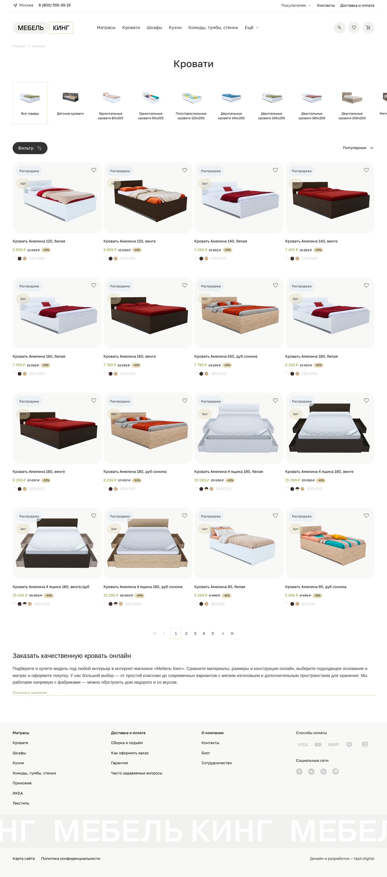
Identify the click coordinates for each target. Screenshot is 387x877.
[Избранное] (354, 28)
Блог (206, 753)
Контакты (326, 5)
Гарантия (119, 763)
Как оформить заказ (130, 753)
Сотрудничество (217, 763)
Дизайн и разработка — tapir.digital (342, 858)
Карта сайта (24, 858)
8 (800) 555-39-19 (55, 5)
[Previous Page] (164, 633)
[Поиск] (339, 28)
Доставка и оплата (357, 5)
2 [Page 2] (186, 633)
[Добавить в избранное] (93, 170)
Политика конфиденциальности (70, 858)
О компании (213, 733)
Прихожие (22, 783)
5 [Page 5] (213, 633)
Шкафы (154, 27)
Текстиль (21, 803)
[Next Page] (223, 633)
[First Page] (155, 633)
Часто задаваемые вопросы (136, 773)
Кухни (175, 27)
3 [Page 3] (195, 633)
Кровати (131, 27)
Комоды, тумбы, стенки (213, 27)
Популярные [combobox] (354, 148)
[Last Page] (232, 633)
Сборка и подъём (127, 743)
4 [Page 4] (204, 633)
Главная (19, 46)
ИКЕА (18, 793)
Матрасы (106, 27)
